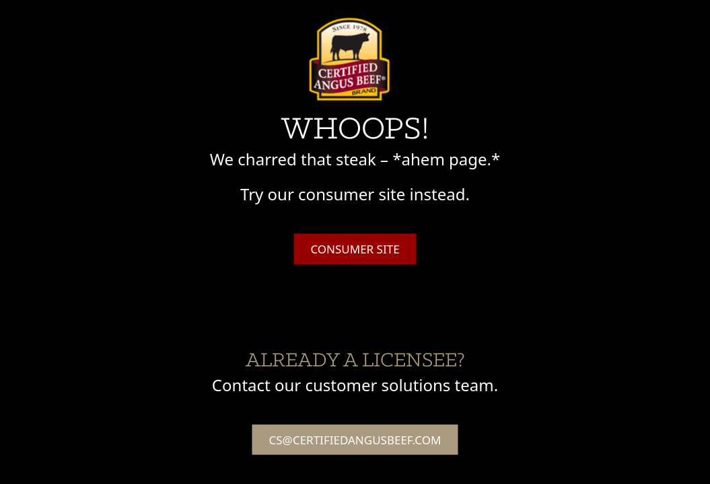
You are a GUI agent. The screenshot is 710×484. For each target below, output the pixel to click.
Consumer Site (354, 249)
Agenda (434, 18)
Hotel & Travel (557, 18)
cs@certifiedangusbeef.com (355, 439)
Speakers (488, 18)
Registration (633, 18)
